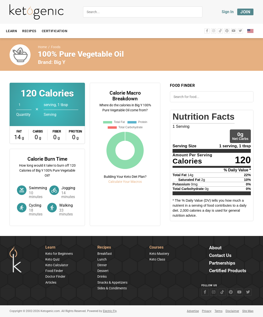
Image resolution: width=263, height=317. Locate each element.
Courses (156, 247)
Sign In (228, 12)
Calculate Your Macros (125, 182)
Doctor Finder (55, 276)
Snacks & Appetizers (112, 282)
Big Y (59, 62)
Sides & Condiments (112, 288)
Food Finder (54, 271)
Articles (50, 282)
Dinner (102, 265)
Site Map (247, 311)
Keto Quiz (52, 259)
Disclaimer (232, 311)
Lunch (102, 259)
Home (42, 47)
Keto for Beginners (59, 254)
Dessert (103, 271)
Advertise (193, 311)
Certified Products (227, 270)
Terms (218, 311)
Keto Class (157, 259)
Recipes (104, 247)
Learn (50, 247)
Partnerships (222, 263)
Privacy (206, 311)
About (215, 248)
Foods (55, 47)
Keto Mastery (159, 254)
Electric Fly (109, 311)
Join (245, 11)
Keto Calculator (56, 265)
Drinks (102, 276)
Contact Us (220, 255)
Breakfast (104, 254)
